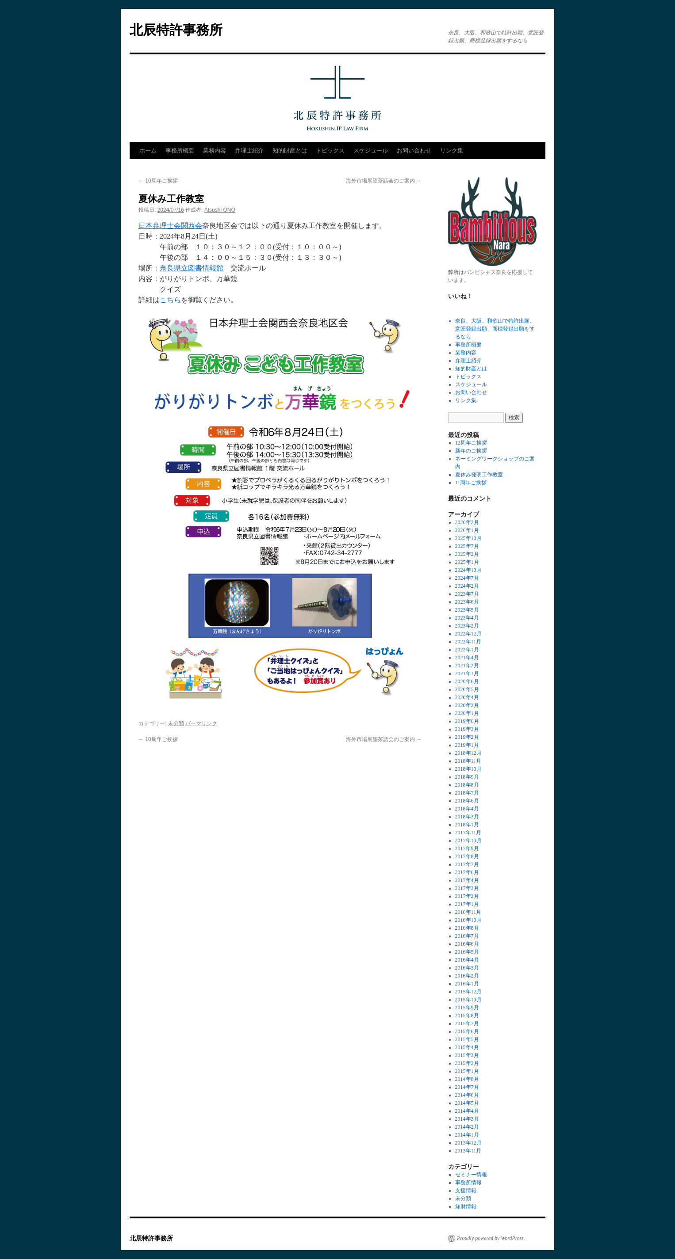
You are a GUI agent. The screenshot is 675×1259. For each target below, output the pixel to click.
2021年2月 (467, 665)
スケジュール (370, 150)
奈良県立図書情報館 (191, 268)
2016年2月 (467, 976)
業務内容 (214, 150)
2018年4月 (467, 809)
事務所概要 (179, 150)
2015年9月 (467, 1007)
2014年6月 (467, 1095)
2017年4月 (467, 880)
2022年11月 (468, 642)
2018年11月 (468, 761)
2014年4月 (467, 1111)
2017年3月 (467, 888)
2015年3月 (467, 1055)
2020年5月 (467, 689)
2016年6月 (467, 944)
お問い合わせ (414, 150)
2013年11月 (468, 1151)
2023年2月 (467, 626)
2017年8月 (467, 856)
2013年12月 (468, 1143)
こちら (170, 300)
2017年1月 (467, 904)
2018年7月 (467, 793)
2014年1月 (467, 1135)
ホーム (148, 150)
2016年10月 (468, 920)
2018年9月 (467, 777)
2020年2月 (467, 705)
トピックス (330, 150)
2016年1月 (467, 984)
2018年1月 (467, 825)
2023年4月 (467, 618)
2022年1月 (467, 650)
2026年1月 (467, 530)
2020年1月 (467, 713)
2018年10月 (468, 769)
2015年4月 (467, 1047)
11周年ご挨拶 (471, 482)
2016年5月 (467, 952)
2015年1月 (467, 1071)
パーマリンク (201, 723)
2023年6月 (467, 602)
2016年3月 (467, 968)
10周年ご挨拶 (158, 181)
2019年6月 (467, 721)
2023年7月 (467, 594)
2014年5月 (467, 1103)
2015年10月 (468, 1000)
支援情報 (465, 1190)
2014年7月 (467, 1087)
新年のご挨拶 (471, 451)
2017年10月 (468, 840)
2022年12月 (468, 634)
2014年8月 (467, 1079)
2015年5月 (467, 1039)
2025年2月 (467, 554)
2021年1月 (467, 673)
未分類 (176, 723)
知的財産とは (289, 150)
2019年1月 (467, 745)
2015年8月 (467, 1015)
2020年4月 (467, 697)
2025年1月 (467, 562)
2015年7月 (467, 1023)
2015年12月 (468, 992)
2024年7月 (467, 578)
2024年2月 (467, 586)
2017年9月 (467, 848)
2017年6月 (467, 872)
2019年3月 (467, 729)
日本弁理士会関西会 (170, 225)
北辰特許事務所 (176, 30)
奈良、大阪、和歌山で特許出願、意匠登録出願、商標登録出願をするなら (495, 329)
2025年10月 (468, 538)
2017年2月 (467, 896)
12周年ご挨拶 (471, 443)
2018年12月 (468, 753)
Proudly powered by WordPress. (491, 1238)
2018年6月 (467, 801)
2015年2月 (467, 1063)
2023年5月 (467, 610)
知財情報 (465, 1206)
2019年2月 (467, 737)
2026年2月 (467, 522)
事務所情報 (468, 1182)
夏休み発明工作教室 (479, 475)
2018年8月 (467, 785)
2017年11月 (468, 832)
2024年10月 (468, 570)
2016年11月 (468, 912)
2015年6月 (467, 1031)
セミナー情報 (471, 1175)
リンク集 (451, 150)
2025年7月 (467, 546)
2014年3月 (467, 1119)
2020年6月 (467, 681)
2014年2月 (467, 1127)
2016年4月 (467, 960)
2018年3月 (467, 817)
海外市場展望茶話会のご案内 (384, 181)
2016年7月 (467, 936)
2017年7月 (467, 864)
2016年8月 (467, 928)
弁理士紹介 (249, 150)
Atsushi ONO (219, 210)
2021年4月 (467, 657)
